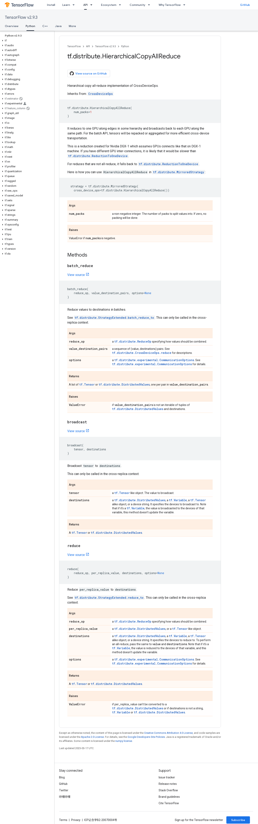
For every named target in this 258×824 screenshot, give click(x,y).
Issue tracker (167, 777)
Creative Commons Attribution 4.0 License (168, 732)
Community (137, 5)
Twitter (63, 790)
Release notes (168, 783)
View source (76, 275)
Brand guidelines (169, 796)
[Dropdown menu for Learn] (75, 5)
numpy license (123, 740)
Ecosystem (108, 5)
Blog (62, 777)
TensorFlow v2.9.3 (21, 17)
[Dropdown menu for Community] (150, 5)
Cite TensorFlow (169, 803)
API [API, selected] (85, 5)
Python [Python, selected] (30, 26)
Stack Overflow (168, 790)
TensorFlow (74, 46)
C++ (45, 26)
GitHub (245, 5)
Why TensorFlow (170, 5)
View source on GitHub (88, 73)
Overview (11, 26)
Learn (66, 5)
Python (125, 46)
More (72, 26)
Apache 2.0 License (92, 736)
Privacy (75, 820)
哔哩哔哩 (64, 796)
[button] (26, 40)
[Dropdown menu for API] (92, 5)
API (88, 46)
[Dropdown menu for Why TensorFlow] (185, 5)
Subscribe (238, 820)
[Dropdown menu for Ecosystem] (121, 5)
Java (58, 26)
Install (51, 5)
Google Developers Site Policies (146, 736)
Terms (63, 820)
